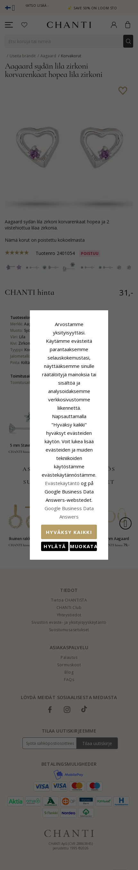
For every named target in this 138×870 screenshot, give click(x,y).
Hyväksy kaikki (69, 482)
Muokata (95, 496)
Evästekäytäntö (37, 449)
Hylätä (43, 496)
